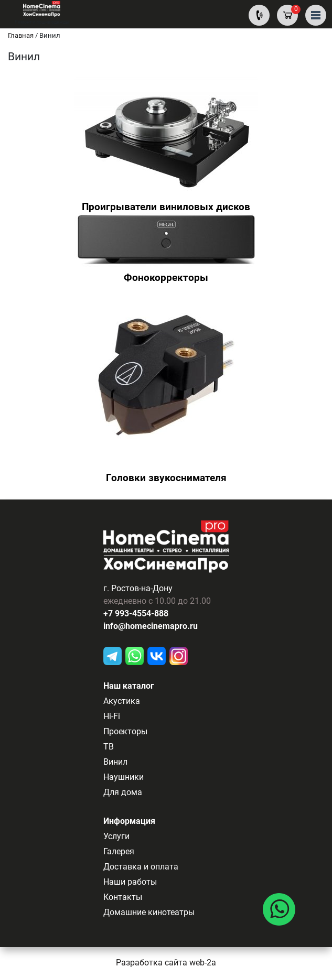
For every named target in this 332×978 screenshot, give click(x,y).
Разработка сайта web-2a (166, 963)
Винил (115, 762)
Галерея (118, 851)
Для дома (122, 792)
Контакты (122, 897)
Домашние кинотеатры (149, 912)
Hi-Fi (111, 716)
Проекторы (125, 731)
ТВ (108, 747)
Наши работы (130, 882)
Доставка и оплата (140, 867)
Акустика (121, 701)
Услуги (116, 836)
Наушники (123, 777)
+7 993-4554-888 (135, 613)
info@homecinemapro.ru (150, 626)
